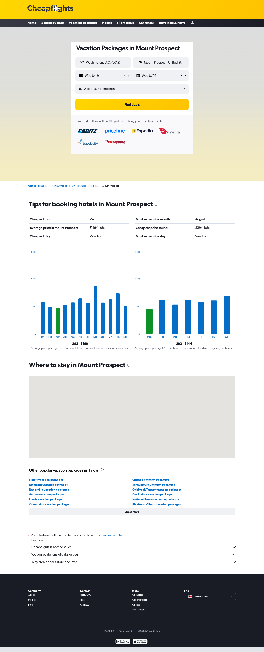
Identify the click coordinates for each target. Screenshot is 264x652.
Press (82, 599)
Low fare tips (138, 609)
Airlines (136, 604)
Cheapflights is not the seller (134, 547)
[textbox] (103, 62)
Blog (30, 604)
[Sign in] (192, 23)
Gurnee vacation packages (46, 494)
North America (59, 185)
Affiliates (84, 604)
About (31, 594)
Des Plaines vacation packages (152, 494)
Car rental (146, 22)
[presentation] (156, 204)
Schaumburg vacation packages (153, 484)
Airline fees (137, 594)
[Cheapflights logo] (50, 9)
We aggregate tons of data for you (134, 554)
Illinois (94, 185)
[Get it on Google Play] (122, 642)
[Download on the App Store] (140, 642)
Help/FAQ (85, 594)
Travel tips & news (171, 22)
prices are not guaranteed (111, 535)
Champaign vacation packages (49, 504)
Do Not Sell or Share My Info (118, 631)
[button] (82, 62)
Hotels (107, 22)
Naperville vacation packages (49, 489)
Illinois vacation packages (46, 479)
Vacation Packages (37, 185)
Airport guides (139, 599)
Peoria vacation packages (46, 499)
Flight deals (125, 22)
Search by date (52, 22)
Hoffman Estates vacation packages (155, 499)
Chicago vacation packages (150, 479)
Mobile (32, 599)
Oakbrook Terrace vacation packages (156, 489)
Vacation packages (83, 22)
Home (32, 22)
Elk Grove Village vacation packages (156, 504)
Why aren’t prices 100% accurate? (134, 561)
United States (79, 185)
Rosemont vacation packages (48, 484)
